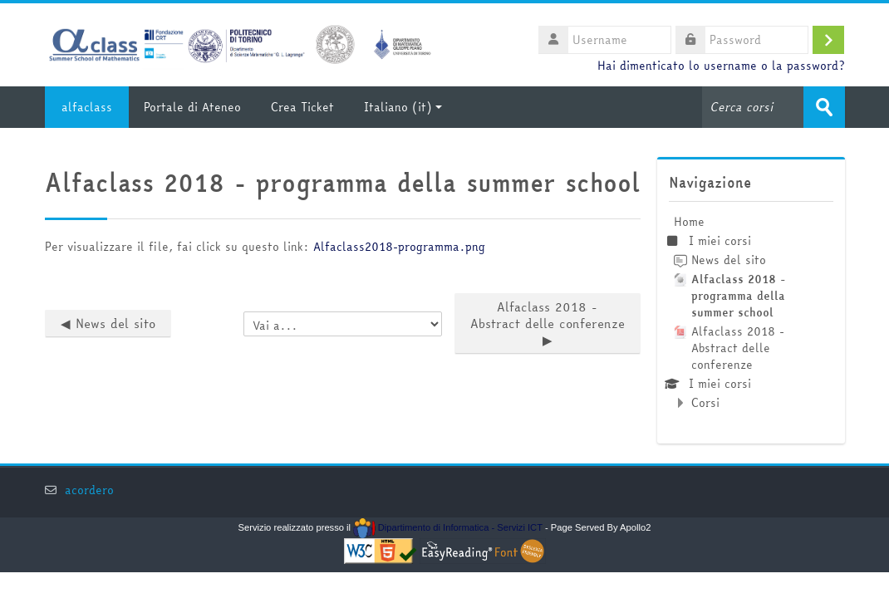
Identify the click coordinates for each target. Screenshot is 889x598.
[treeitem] (751, 312)
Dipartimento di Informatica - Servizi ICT (448, 527)
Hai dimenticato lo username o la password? (720, 65)
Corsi (705, 403)
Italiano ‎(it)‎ (403, 107)
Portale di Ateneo (192, 107)
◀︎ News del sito (108, 323)
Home (689, 222)
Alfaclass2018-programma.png (399, 247)
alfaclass (86, 107)
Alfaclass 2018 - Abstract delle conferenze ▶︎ (547, 323)
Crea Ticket (302, 107)
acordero (89, 490)
